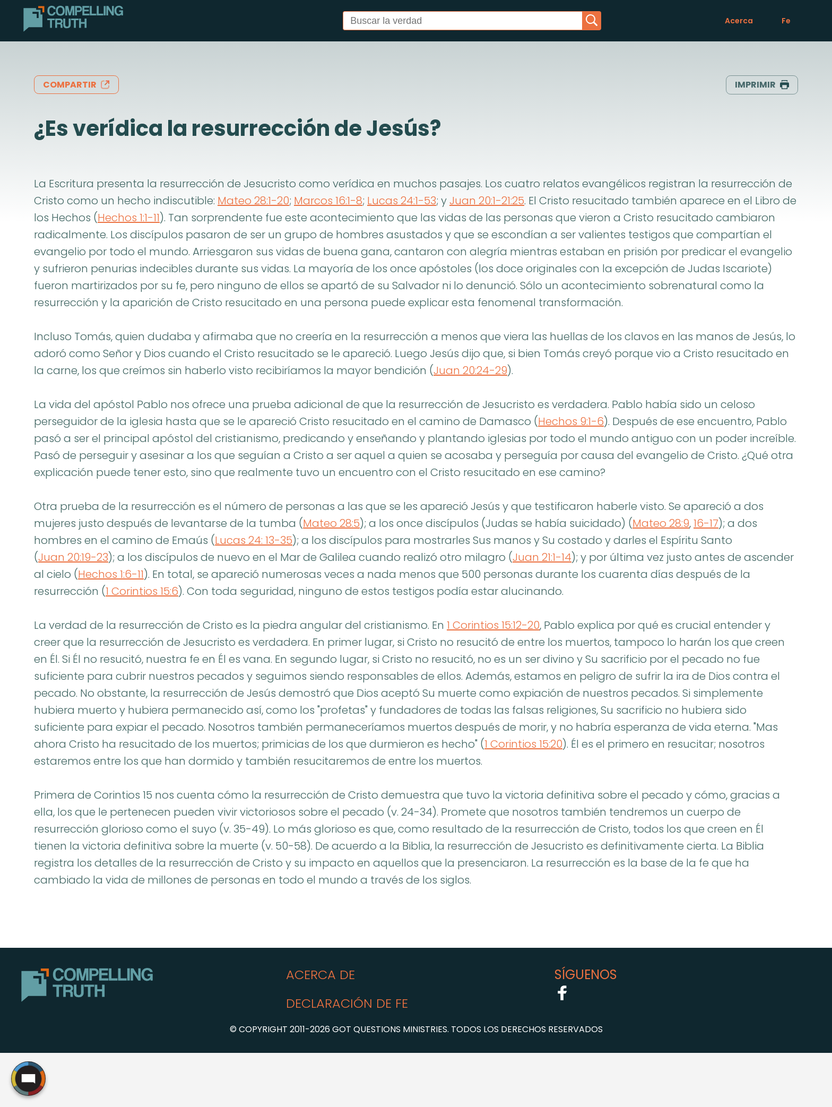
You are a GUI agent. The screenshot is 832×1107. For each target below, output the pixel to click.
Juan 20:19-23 (73, 557)
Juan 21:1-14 (542, 557)
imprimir (762, 85)
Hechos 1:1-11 (129, 217)
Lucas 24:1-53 (401, 200)
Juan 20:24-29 (470, 370)
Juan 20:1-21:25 (486, 200)
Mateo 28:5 (331, 523)
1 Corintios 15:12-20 (493, 625)
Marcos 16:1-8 (328, 200)
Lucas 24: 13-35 (253, 540)
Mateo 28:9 (660, 523)
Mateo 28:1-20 (253, 200)
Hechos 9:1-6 (571, 421)
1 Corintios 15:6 (142, 591)
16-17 (706, 523)
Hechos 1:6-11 (111, 574)
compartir (76, 85)
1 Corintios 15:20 (523, 744)
